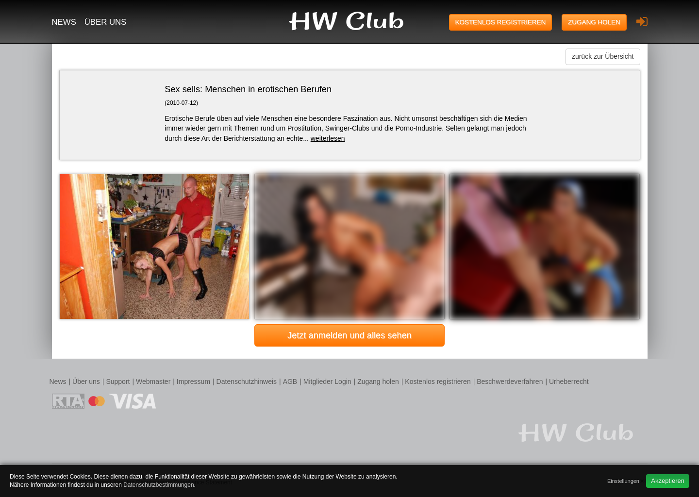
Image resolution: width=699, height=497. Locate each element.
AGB (290, 381)
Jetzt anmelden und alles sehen (349, 335)
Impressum (193, 381)
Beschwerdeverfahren (510, 381)
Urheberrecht (569, 381)
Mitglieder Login (327, 381)
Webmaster (153, 381)
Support (118, 381)
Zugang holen (594, 22)
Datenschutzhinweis (246, 381)
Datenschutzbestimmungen (158, 484)
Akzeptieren (667, 480)
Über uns (105, 22)
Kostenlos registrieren (500, 22)
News (64, 22)
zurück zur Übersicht (603, 56)
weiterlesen (328, 138)
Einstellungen (623, 481)
